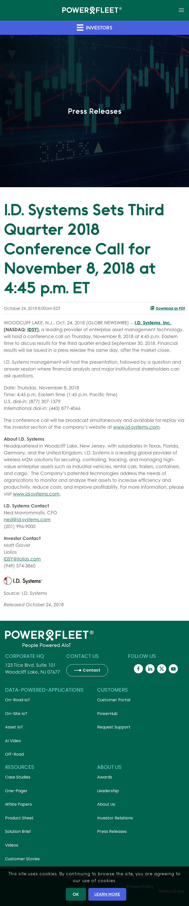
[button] (181, 10)
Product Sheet (19, 818)
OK (76, 894)
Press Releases (112, 831)
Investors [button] (94, 27)
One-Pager (16, 791)
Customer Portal (113, 700)
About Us (106, 804)
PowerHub (107, 714)
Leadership (108, 791)
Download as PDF (167, 308)
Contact (91, 670)
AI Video (13, 741)
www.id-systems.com (136, 427)
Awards (104, 777)
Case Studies (17, 777)
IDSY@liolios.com (22, 559)
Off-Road (14, 754)
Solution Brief (18, 831)
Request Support (114, 727)
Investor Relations (115, 818)
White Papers (18, 804)
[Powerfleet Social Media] (138, 668)
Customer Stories (22, 859)
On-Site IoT (16, 714)
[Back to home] (92, 10)
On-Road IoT (17, 700)
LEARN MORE (107, 894)
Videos (11, 845)
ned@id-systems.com (27, 519)
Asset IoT (14, 727)
